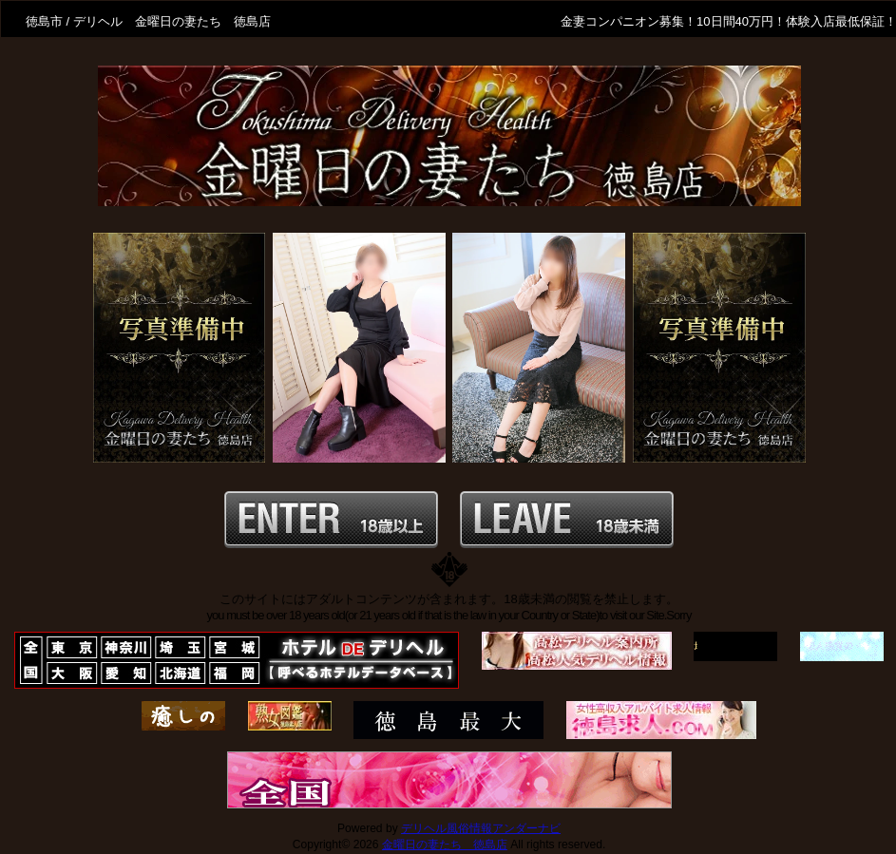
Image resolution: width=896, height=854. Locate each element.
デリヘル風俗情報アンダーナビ (481, 828)
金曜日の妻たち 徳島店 (444, 844)
